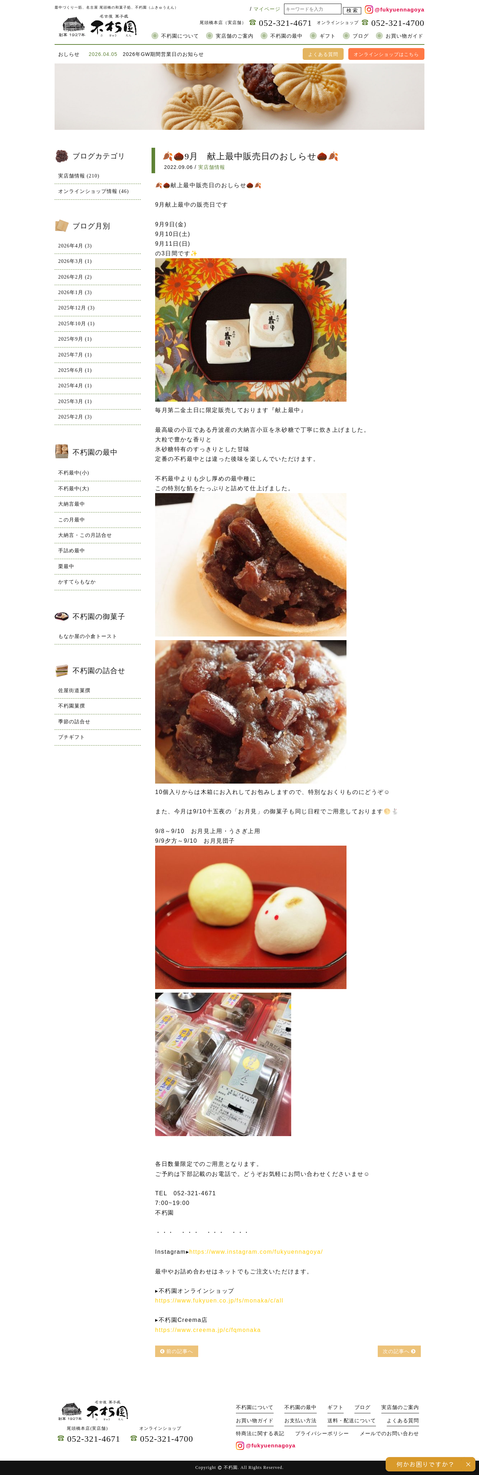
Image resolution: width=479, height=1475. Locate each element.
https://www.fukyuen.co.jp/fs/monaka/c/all (219, 1300)
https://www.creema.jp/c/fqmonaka (208, 1330)
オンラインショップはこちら (386, 54)
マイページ (267, 9)
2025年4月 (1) (75, 385)
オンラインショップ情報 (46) (93, 191)
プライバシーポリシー (322, 1433)
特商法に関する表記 (260, 1433)
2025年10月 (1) (76, 323)
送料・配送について (351, 1420)
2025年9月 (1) (75, 339)
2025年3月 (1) (75, 401)
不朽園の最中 (286, 36)
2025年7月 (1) (75, 355)
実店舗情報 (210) (78, 176)
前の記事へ (177, 1351)
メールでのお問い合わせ (389, 1433)
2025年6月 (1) (75, 370)
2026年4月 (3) (75, 246)
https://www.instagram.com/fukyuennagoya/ (256, 1252)
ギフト (328, 36)
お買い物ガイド (404, 36)
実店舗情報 (211, 167)
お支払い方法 (300, 1420)
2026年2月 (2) (75, 277)
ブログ (361, 36)
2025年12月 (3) (76, 308)
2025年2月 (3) (75, 417)
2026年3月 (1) (75, 261)
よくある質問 (323, 54)
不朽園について (180, 36)
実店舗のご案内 (235, 36)
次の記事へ (399, 1351)
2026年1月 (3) (75, 292)
